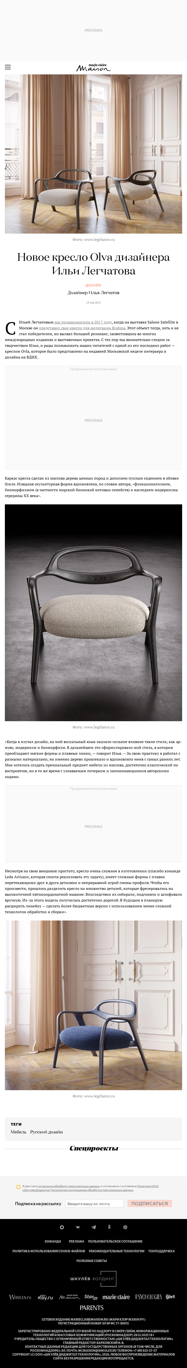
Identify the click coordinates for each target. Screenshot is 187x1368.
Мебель (18, 1132)
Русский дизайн (46, 1132)
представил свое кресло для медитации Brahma (82, 328)
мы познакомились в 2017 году (83, 322)
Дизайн (93, 285)
